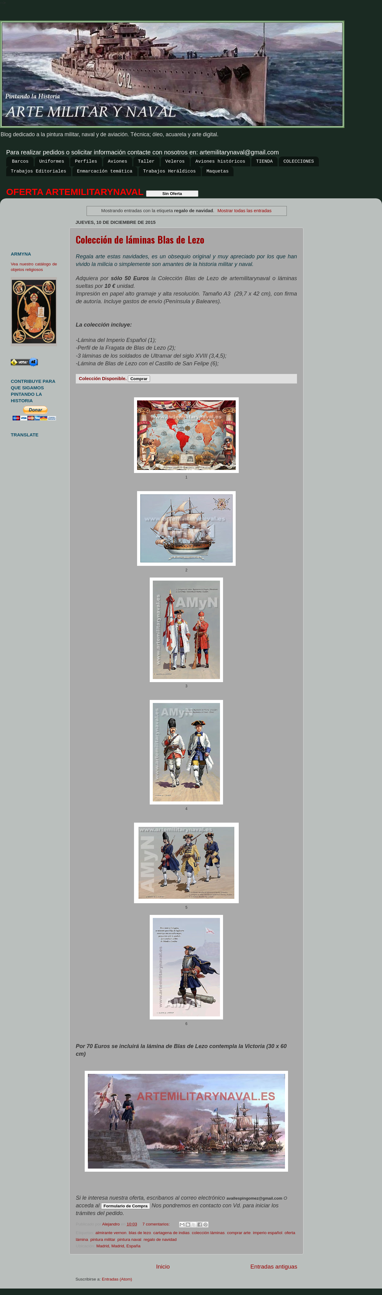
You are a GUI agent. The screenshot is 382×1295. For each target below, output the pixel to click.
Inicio (163, 1266)
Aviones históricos (220, 161)
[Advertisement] (36, 222)
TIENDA (264, 161)
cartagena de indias (171, 1232)
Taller (146, 161)
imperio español (267, 1232)
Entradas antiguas (273, 1266)
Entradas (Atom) (117, 1279)
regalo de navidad (160, 1239)
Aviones (117, 161)
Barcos (20, 161)
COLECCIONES (298, 161)
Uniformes (51, 161)
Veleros (175, 161)
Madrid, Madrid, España (118, 1246)
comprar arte (239, 1232)
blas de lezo (140, 1232)
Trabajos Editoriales (38, 171)
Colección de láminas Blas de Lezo (140, 239)
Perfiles (86, 161)
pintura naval (129, 1239)
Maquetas (217, 171)
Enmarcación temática (104, 171)
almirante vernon (111, 1232)
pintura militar (102, 1239)
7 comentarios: (156, 1224)
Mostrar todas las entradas (244, 210)
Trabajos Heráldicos (169, 171)
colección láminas (208, 1232)
